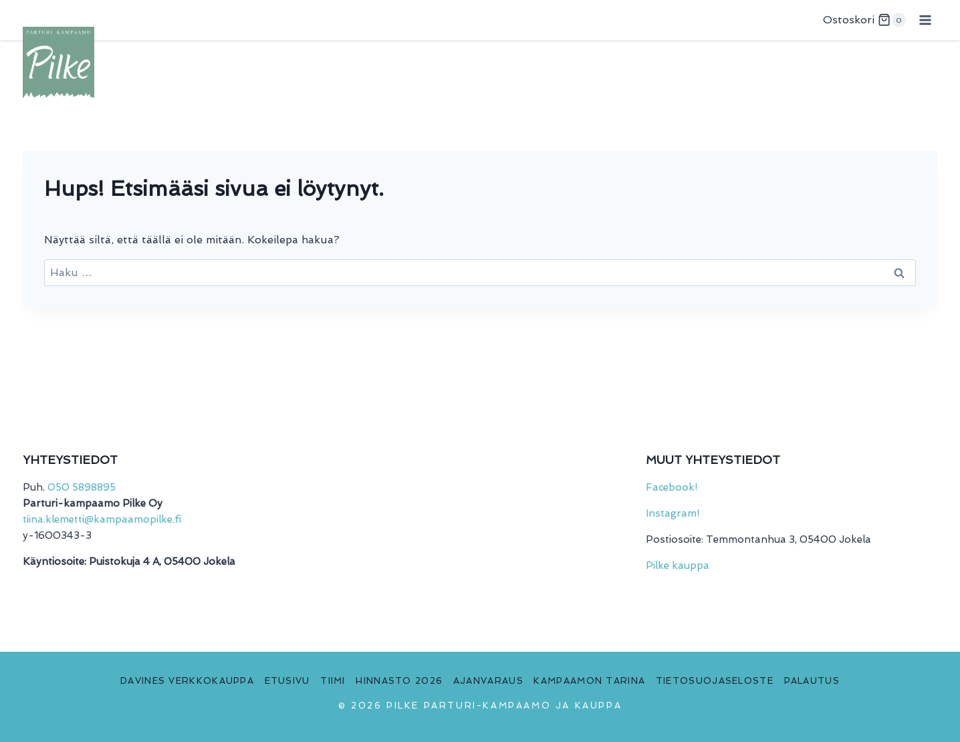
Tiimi (333, 681)
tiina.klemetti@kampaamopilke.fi (102, 519)
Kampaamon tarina (589, 681)
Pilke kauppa (677, 566)
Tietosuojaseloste (714, 681)
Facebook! (671, 487)
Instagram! (672, 513)
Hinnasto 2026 (399, 681)
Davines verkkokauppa (187, 681)
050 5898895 (81, 487)
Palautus (812, 681)
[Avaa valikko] (925, 19)
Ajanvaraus (488, 681)
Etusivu (287, 681)
